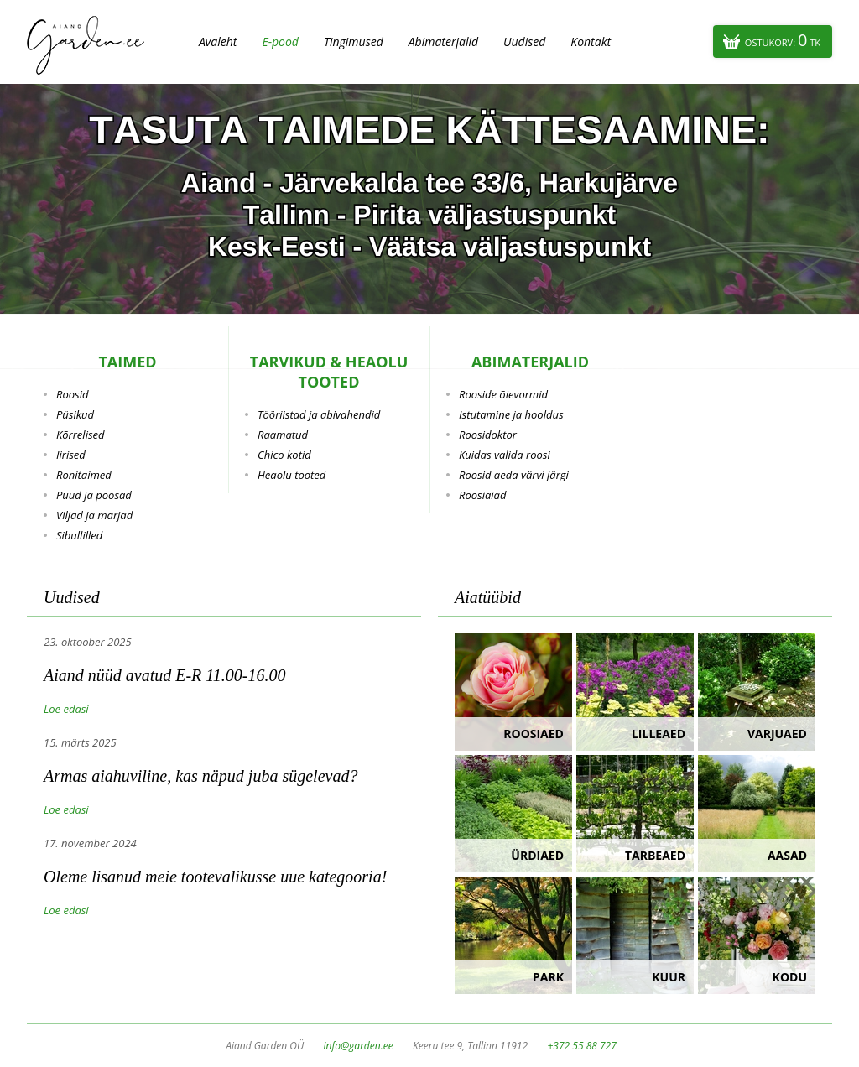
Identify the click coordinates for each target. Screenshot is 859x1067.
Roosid (72, 394)
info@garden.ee (358, 1045)
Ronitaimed (84, 474)
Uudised (524, 41)
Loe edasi (66, 708)
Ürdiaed (537, 855)
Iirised (71, 454)
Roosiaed (533, 734)
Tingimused (353, 41)
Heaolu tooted (291, 474)
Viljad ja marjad (94, 515)
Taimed (127, 361)
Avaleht (218, 41)
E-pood (280, 41)
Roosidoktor (488, 434)
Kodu (790, 977)
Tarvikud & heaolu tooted (329, 371)
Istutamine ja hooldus (511, 414)
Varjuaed (777, 734)
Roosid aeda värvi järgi (514, 474)
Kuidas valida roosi (504, 454)
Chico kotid (284, 454)
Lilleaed (658, 734)
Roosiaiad (482, 494)
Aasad (787, 855)
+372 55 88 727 (581, 1045)
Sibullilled (79, 535)
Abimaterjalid (443, 41)
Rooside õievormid (503, 394)
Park (548, 977)
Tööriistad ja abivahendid (319, 414)
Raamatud (283, 434)
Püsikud (75, 414)
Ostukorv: (782, 40)
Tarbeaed (655, 855)
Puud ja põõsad (94, 494)
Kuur (668, 977)
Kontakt (590, 41)
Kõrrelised (80, 434)
